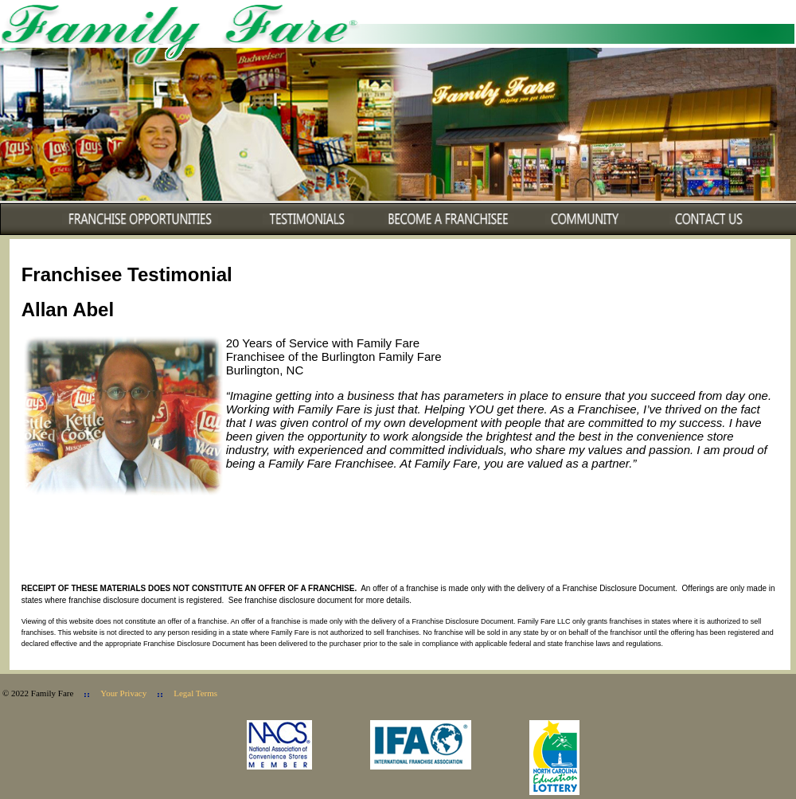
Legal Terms (195, 693)
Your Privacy (123, 693)
